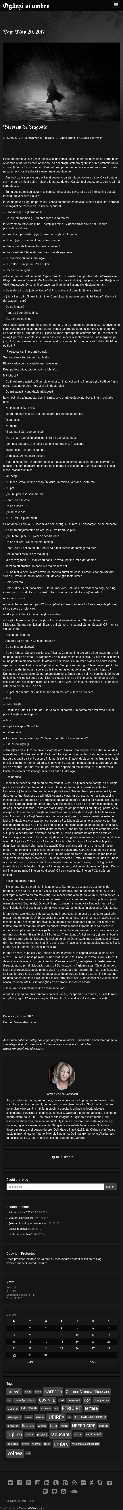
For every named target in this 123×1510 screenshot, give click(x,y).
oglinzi (14, 1435)
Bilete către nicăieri (20, 1234)
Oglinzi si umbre (26, 6)
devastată (74, 1400)
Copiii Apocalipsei (24, 1400)
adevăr (14, 1391)
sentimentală (93, 1434)
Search (110, 1186)
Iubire (39, 1417)
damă (61, 1400)
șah (28, 1453)
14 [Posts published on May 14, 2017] (108, 1335)
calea (38, 1391)
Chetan (22, 1508)
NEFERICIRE (83, 1425)
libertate (28, 1426)
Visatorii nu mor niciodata (85, 1443)
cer (9, 1400)
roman (78, 1434)
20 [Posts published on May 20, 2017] (93, 1341)
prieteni (42, 1434)
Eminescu (46, 1408)
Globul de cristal (18, 1228)
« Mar (30, 1362)
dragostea (101, 1400)
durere (12, 1408)
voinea (15, 1453)
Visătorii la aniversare (21, 1217)
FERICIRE (71, 1408)
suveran (25, 1444)
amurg (28, 1391)
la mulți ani (13, 1425)
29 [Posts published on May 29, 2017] (14, 1355)
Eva (56, 1408)
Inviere (28, 1417)
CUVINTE (47, 1400)
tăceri (47, 1443)
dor (87, 1400)
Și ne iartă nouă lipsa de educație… (28, 1223)
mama (64, 1426)
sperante (12, 1443)
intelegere (14, 1417)
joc (69, 1417)
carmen (53, 1391)
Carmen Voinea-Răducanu (88, 1391)
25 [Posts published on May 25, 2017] (61, 1348)
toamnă (36, 1443)
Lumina (42, 1425)
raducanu (61, 1434)
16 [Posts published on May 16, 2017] (29, 1341)
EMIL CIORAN (29, 1408)
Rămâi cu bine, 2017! (20, 1212)
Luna (53, 1426)
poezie (30, 1434)
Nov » (93, 1362)
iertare (91, 1408)
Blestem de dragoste (25, 127)
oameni (103, 1426)
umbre (61, 1444)
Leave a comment (92, 137)
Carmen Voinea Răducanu (39, 137)
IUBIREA (55, 1417)
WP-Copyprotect (36, 1508)
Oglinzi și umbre (62, 1157)
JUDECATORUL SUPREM (90, 1417)
